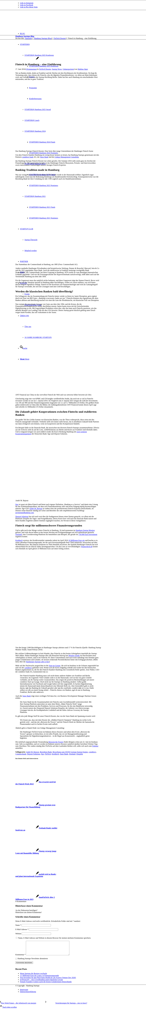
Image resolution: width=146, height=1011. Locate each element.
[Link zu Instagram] (26, 3)
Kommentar (20, 957)
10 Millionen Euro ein (76, 540)
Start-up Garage (54, 666)
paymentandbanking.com (24, 513)
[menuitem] (75, 33)
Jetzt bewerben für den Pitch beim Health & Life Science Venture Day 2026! (48, 980)
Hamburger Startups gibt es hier (37, 662)
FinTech (48, 754)
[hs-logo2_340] (32, 21)
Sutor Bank (44, 157)
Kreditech (19, 540)
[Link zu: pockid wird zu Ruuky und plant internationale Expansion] (35, 875)
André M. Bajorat (35, 508)
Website (18, 934)
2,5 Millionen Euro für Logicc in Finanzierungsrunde (39, 978)
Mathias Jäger (83, 69)
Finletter (95, 746)
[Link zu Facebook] (26, 5)
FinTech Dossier (45, 69)
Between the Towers (55, 742)
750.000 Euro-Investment (88, 534)
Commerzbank (20, 754)
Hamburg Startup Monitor (85, 530)
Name (18, 925)
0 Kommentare (31, 69)
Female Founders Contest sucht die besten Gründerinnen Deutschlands (46, 984)
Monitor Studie (74, 656)
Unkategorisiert (68, 69)
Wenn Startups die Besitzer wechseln (33, 976)
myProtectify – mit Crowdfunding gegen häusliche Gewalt (41, 982)
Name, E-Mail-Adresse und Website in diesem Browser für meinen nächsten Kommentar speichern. (54, 938)
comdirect (28, 668)
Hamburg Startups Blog (24, 36)
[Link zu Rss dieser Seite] (29, 7)
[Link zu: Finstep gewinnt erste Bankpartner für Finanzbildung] (35, 806)
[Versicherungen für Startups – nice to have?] (66, 1006)
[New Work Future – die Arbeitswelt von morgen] (22, 1006)
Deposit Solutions (21, 516)
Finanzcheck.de (86, 547)
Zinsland (18, 534)
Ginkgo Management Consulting (67, 157)
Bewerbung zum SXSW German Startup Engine (70, 752)
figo (16, 504)
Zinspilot (79, 754)
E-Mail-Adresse (21, 929)
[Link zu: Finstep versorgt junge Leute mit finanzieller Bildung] (35, 852)
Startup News (57, 69)
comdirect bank (27, 157)
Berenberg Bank (46, 752)
